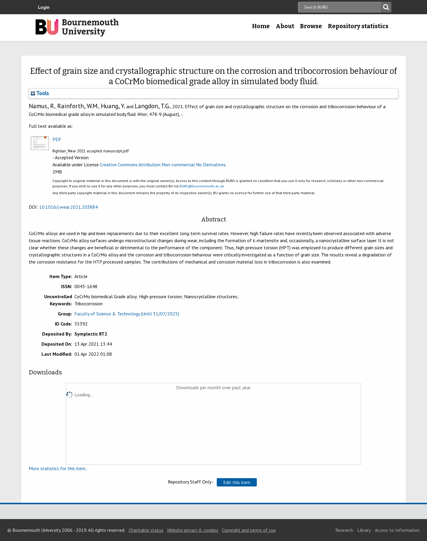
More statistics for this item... (59, 468)
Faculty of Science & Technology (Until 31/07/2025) (126, 314)
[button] (237, 482)
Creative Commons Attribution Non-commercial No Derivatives (163, 164)
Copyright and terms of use (249, 530)
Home (261, 26)
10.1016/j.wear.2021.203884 (68, 207)
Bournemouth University (77, 27)
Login (44, 7)
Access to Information (397, 530)
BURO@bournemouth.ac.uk (201, 186)
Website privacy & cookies (192, 530)
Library (364, 530)
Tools (40, 93)
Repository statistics (358, 26)
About (285, 26)
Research (344, 530)
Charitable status (146, 530)
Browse (311, 26)
